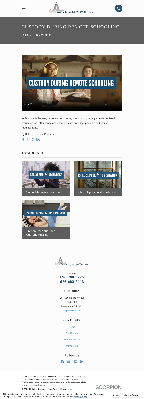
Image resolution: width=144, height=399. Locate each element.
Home (72, 327)
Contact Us (72, 345)
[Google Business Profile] (75, 361)
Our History (72, 333)
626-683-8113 (72, 282)
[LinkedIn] (81, 361)
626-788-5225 (72, 277)
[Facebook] (62, 361)
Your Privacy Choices (60, 389)
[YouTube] (68, 361)
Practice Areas (72, 339)
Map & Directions (72, 310)
